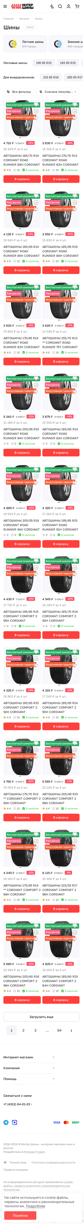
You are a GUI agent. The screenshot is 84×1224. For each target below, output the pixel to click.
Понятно (20, 1215)
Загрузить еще (41, 1017)
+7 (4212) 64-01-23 (16, 1104)
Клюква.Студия (34, 1151)
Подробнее (35, 1206)
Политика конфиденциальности (53, 1162)
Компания (11, 1068)
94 (59, 1030)
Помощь (9, 1079)
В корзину (22, 179)
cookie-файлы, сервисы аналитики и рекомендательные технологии (38, 1185)
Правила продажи (15, 1169)
